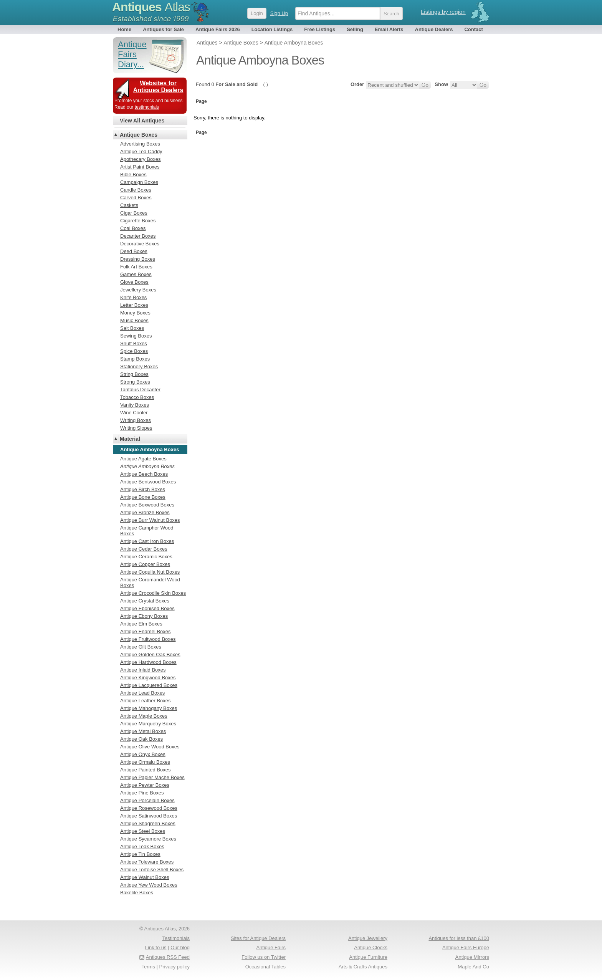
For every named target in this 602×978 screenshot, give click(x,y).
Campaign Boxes (139, 182)
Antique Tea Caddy (141, 151)
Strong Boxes (135, 382)
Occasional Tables (265, 967)
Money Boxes (135, 313)
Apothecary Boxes (140, 159)
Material (130, 439)
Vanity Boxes (134, 405)
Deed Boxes (133, 251)
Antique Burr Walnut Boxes (150, 520)
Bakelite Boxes (136, 892)
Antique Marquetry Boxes (148, 723)
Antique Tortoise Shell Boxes (152, 869)
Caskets (129, 205)
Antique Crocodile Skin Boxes (153, 593)
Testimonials (176, 938)
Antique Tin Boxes (140, 854)
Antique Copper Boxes (145, 564)
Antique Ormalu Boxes (145, 762)
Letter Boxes (134, 305)
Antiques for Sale (163, 29)
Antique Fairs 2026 (217, 29)
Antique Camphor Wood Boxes (147, 530)
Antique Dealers (434, 29)
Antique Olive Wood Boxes (149, 747)
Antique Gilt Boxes (140, 647)
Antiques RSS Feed (168, 957)
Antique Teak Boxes (142, 846)
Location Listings (272, 29)
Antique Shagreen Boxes (147, 823)
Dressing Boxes (137, 259)
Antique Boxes (138, 135)
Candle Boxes (135, 190)
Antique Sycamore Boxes (148, 839)
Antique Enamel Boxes (145, 631)
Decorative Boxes (139, 244)
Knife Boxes (133, 297)
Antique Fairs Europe (465, 947)
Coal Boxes (133, 228)
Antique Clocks (370, 947)
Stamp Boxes (135, 359)
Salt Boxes (132, 328)
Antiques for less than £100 (458, 938)
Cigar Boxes (133, 213)
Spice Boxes (134, 351)
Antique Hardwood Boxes (148, 662)
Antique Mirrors (472, 957)
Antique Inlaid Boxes (143, 670)
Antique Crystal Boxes (144, 601)
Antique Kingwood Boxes (148, 677)
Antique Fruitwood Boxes (148, 639)
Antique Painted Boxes (145, 770)
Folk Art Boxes (136, 267)
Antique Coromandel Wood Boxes (150, 582)
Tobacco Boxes (137, 397)
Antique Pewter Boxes (144, 785)
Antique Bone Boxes (142, 497)
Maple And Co (473, 967)
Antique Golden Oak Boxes (150, 654)
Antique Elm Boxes (141, 624)
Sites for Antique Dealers (258, 938)
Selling (355, 29)
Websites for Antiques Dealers (158, 86)
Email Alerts (389, 29)
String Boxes (134, 374)
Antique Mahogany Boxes (148, 708)
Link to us (156, 947)
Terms (148, 967)
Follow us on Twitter (263, 957)
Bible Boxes (133, 174)
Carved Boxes (136, 197)
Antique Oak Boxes (141, 739)
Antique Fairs (271, 947)
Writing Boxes (135, 420)
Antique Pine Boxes (142, 793)
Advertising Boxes (140, 144)
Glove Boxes (134, 282)
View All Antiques (142, 120)
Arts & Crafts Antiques (363, 967)
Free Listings (319, 29)
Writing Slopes (136, 428)
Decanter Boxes (138, 236)
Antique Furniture (368, 957)
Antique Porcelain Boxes (147, 800)
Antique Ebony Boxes (144, 616)
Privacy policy (174, 967)
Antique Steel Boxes (142, 831)
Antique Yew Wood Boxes (148, 885)
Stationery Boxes (139, 366)
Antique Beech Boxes (144, 474)
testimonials (147, 107)
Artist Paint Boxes (140, 167)
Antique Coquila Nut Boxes (150, 572)
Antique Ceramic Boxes (146, 556)
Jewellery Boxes (138, 290)
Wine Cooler (134, 412)
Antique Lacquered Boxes (148, 685)
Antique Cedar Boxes (143, 549)
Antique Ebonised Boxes (147, 608)
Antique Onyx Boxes (142, 754)
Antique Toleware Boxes (147, 862)
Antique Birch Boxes (142, 489)
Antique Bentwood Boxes (148, 482)
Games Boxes (136, 274)
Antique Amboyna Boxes (147, 466)
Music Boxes (134, 320)
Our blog (180, 947)
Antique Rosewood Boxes (148, 808)
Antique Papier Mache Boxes (152, 777)
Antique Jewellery (367, 938)
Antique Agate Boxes (143, 459)
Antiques (151, 7)
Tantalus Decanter (140, 389)
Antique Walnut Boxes (144, 877)
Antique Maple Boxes (143, 716)
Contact (473, 29)
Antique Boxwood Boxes (147, 505)
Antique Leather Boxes (145, 700)
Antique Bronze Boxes (145, 512)
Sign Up (279, 13)
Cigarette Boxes (138, 220)
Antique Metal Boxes (143, 731)
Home (124, 29)
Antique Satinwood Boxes (148, 816)
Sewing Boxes (136, 336)
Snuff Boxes (133, 343)
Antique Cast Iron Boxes (147, 541)
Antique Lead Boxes (142, 693)
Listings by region (443, 11)
